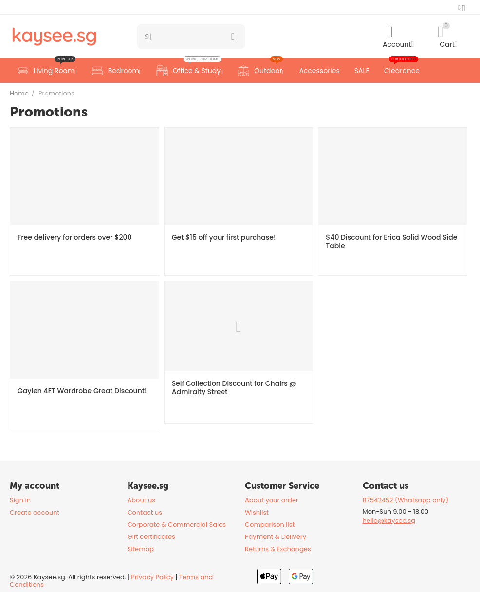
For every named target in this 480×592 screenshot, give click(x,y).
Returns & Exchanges (278, 549)
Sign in (20, 500)
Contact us (145, 512)
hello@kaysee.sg (389, 520)
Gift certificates (151, 536)
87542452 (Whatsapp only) (406, 500)
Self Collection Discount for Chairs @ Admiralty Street (234, 388)
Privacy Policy (152, 577)
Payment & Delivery (275, 536)
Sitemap (141, 549)
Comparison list (270, 524)
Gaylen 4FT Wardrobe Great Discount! (82, 391)
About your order (271, 500)
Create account (34, 512)
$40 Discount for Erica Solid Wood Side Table (391, 241)
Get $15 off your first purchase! (224, 237)
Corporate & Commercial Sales (177, 524)
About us (142, 500)
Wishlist (257, 512)
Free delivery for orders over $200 (74, 237)
